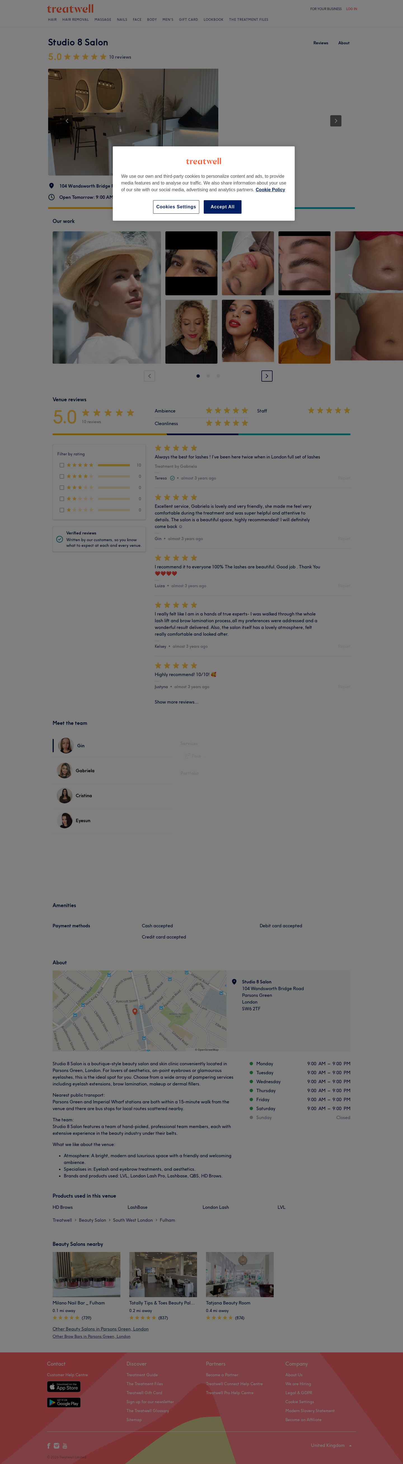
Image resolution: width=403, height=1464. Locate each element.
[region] (204, 183)
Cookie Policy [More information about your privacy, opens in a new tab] (270, 189)
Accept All (223, 206)
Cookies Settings (176, 206)
